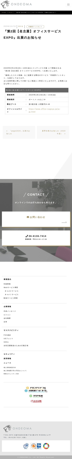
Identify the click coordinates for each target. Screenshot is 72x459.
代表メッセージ (10, 311)
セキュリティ (9, 354)
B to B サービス (12, 291)
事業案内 (7, 279)
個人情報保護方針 (10, 367)
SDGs (6, 342)
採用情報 (7, 358)
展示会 (11, 12)
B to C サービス (12, 294)
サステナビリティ (11, 330)
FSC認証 (7, 335)
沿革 (5, 322)
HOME (4, 12)
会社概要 (7, 318)
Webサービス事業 (11, 287)
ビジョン (7, 315)
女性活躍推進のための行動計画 (16, 345)
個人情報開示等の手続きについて (15, 370)
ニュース (7, 363)
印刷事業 (7, 284)
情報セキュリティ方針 (11, 373)
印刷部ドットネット (35, 26)
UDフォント (8, 338)
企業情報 (7, 306)
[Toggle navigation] (68, 4)
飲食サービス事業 (11, 298)
